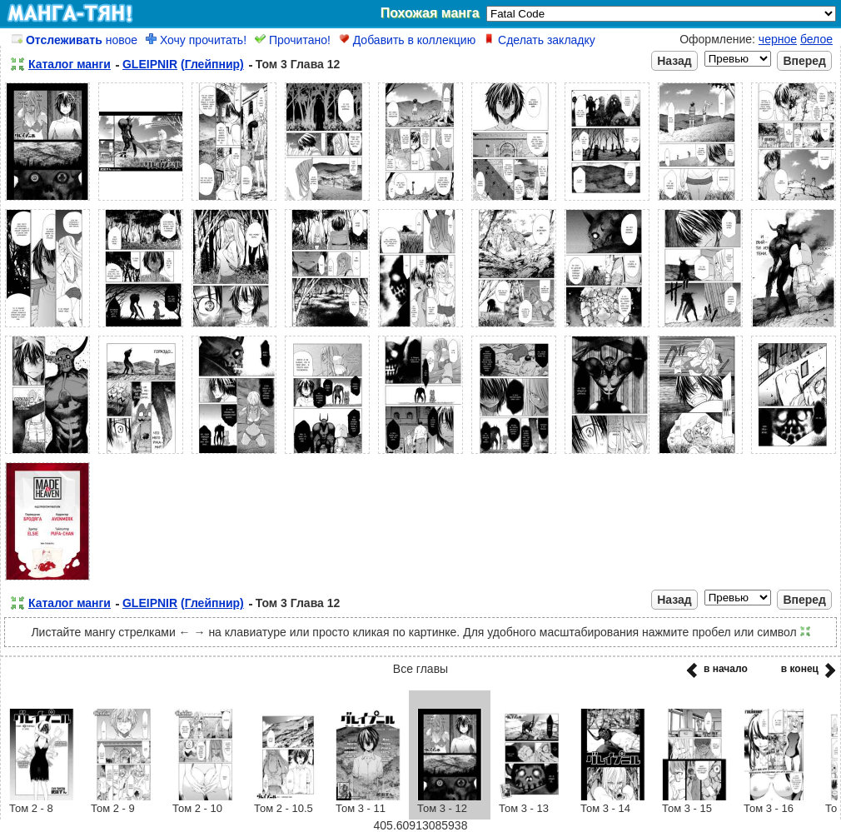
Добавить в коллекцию (407, 40)
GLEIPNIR (149, 64)
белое (816, 39)
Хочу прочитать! (196, 40)
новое (74, 40)
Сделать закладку (539, 40)
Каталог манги (69, 64)
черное (778, 39)
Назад (674, 60)
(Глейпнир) (212, 64)
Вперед (804, 60)
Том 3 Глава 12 (298, 64)
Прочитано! (293, 40)
